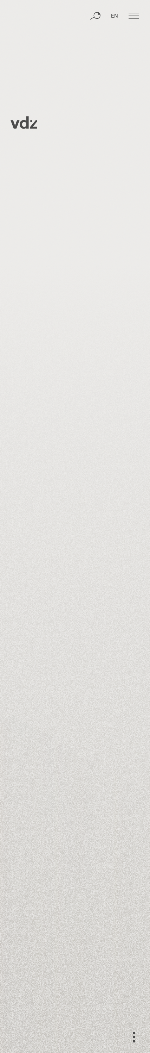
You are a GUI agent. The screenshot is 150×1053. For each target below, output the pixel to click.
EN (114, 16)
